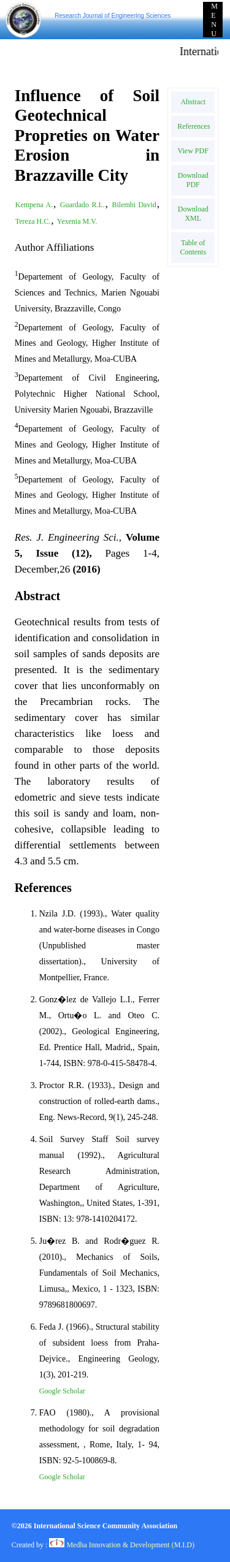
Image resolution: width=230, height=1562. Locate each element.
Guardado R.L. (82, 204)
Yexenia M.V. (77, 221)
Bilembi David (134, 204)
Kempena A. (34, 204)
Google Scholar (62, 1391)
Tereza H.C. (32, 221)
